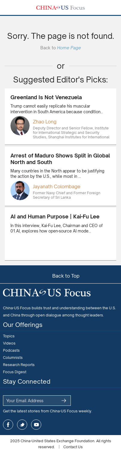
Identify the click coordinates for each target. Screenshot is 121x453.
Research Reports (19, 364)
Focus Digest (14, 372)
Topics (9, 336)
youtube (36, 425)
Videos (9, 343)
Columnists (13, 357)
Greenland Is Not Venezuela (46, 97)
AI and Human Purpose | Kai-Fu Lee (54, 216)
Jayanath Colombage (56, 186)
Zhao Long (44, 122)
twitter (22, 425)
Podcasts (11, 350)
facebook (8, 425)
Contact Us (73, 447)
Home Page (69, 47)
